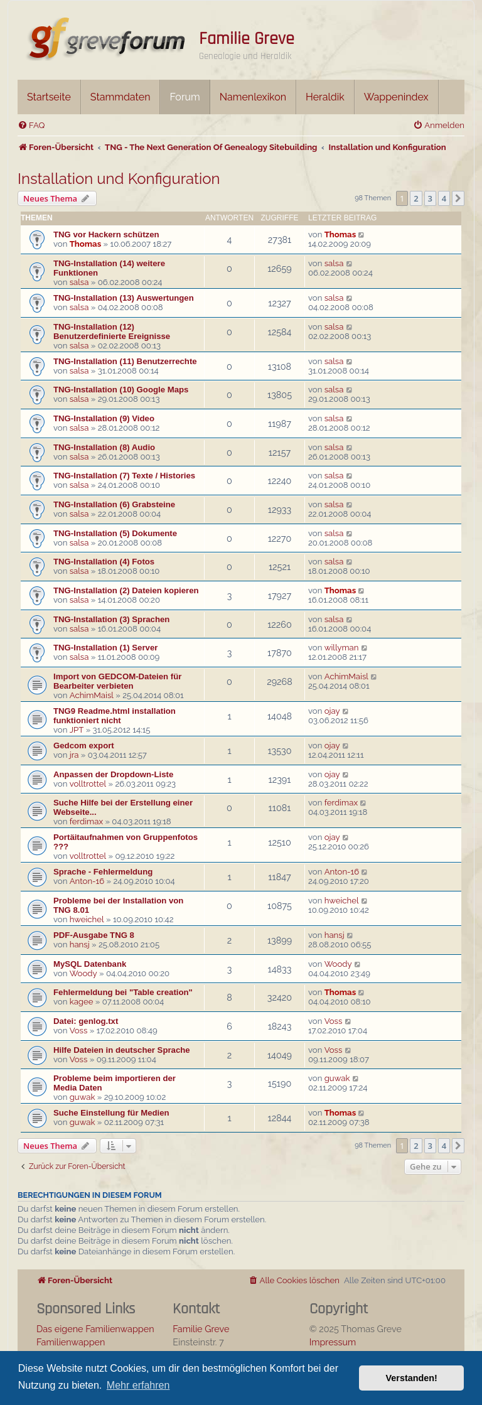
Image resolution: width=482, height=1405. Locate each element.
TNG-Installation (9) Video (103, 418)
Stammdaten (120, 97)
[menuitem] (31, 125)
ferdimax (86, 821)
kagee (82, 1001)
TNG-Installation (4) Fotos (103, 561)
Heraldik (325, 97)
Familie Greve (246, 39)
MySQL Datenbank (89, 964)
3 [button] (430, 198)
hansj (80, 944)
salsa (79, 282)
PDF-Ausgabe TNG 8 (93, 935)
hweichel (87, 919)
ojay (332, 711)
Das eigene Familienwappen (95, 1328)
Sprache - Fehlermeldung (103, 871)
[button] (458, 198)
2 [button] (416, 198)
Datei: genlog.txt (85, 1021)
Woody (83, 973)
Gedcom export (83, 745)
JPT (77, 730)
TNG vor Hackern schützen (106, 234)
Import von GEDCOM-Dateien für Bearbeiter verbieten (117, 681)
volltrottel (88, 784)
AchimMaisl (92, 695)
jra (74, 755)
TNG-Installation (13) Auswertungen (123, 298)
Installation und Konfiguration (119, 179)
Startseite (49, 97)
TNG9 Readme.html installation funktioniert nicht (114, 715)
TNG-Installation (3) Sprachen (111, 619)
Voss (79, 1030)
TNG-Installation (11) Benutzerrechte (125, 361)
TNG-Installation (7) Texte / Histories (124, 475)
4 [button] (444, 198)
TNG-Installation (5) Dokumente (115, 533)
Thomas (85, 244)
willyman (341, 647)
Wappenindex (396, 97)
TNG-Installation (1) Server (105, 647)
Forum (184, 97)
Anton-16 (87, 881)
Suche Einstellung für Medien (111, 1112)
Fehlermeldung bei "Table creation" (123, 992)
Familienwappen (70, 1342)
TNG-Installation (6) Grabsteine (114, 504)
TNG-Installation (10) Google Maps (120, 389)
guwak (82, 1097)
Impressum (332, 1342)
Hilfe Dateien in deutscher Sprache (121, 1050)
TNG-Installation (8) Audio (104, 447)
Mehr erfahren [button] (138, 1385)
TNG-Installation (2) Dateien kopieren (126, 590)
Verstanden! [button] (411, 1378)
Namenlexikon (253, 97)
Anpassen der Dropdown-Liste (113, 774)
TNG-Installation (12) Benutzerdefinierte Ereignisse (111, 331)
